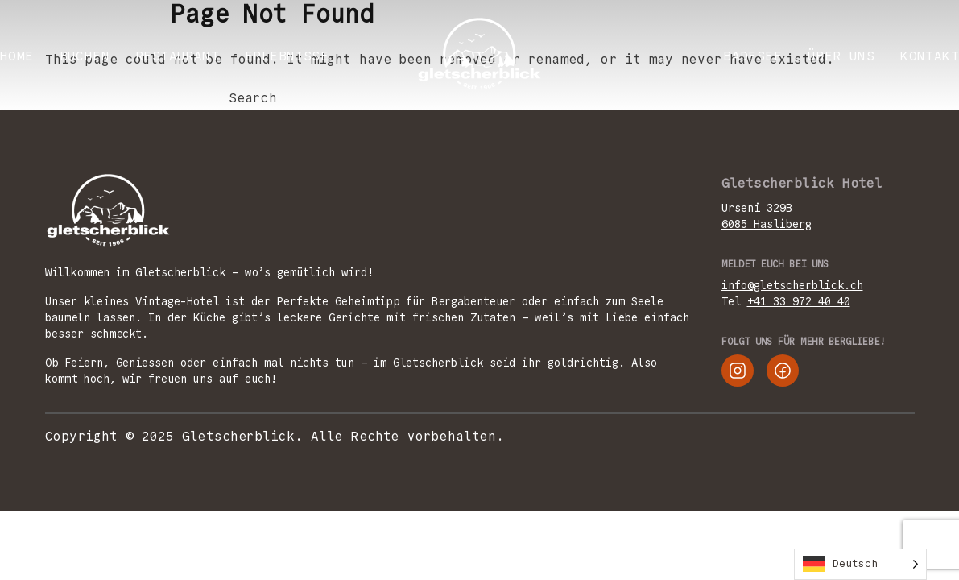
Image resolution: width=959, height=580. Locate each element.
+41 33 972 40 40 (798, 301)
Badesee (752, 56)
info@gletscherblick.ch (792, 285)
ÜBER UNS (841, 56)
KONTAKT (929, 56)
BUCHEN (85, 56)
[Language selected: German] (860, 564)
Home (17, 56)
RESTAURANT (177, 56)
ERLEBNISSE (287, 56)
